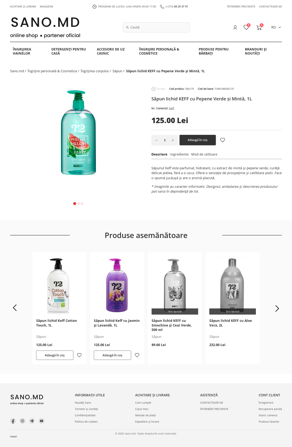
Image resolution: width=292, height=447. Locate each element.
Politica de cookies (86, 421)
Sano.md (17, 71)
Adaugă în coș (199, 140)
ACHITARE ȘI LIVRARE (23, 6)
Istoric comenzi (268, 415)
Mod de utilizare (204, 154)
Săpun (117, 71)
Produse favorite (269, 421)
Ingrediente (179, 154)
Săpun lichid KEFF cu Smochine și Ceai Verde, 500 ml (172, 325)
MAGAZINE (46, 6)
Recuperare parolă (270, 409)
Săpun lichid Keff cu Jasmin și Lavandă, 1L (117, 322)
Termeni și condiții (87, 409)
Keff (171, 108)
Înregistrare (266, 403)
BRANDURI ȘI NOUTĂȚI (256, 51)
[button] (74, 203)
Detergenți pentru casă (68, 51)
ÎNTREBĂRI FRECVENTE (241, 6)
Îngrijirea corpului (95, 71)
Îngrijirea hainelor (22, 51)
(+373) (177, 6)
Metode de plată (146, 415)
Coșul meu (142, 409)
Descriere (159, 154)
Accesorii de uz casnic (111, 51)
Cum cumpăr (144, 403)
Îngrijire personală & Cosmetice (159, 51)
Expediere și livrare (148, 421)
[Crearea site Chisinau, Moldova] (13, 437)
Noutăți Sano (83, 403)
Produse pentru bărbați (214, 51)
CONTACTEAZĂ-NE (270, 6)
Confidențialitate (85, 415)
